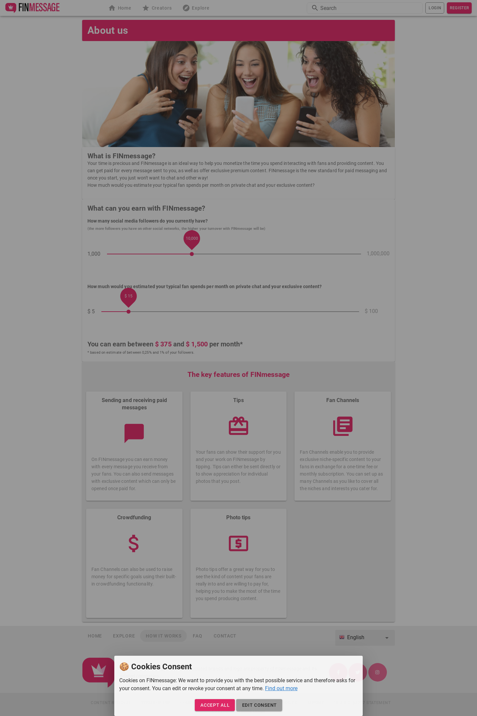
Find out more (281, 688)
